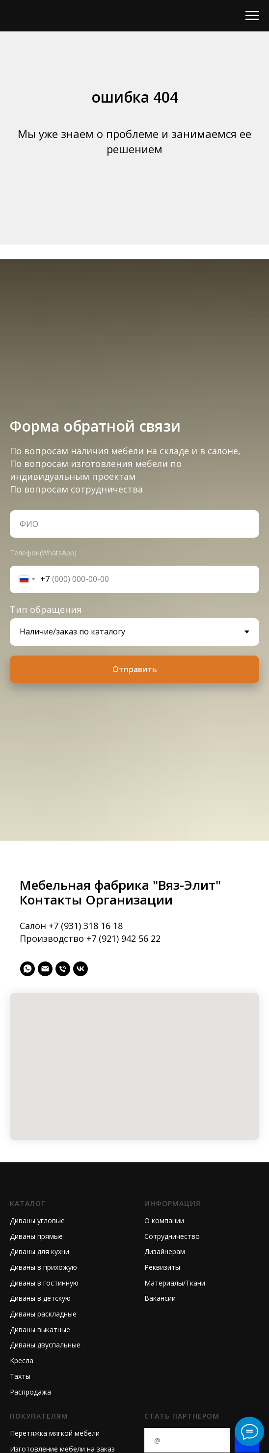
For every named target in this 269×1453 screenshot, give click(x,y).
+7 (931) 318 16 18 (86, 926)
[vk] (80, 968)
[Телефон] (62, 968)
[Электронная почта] (45, 968)
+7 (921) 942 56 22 (123, 938)
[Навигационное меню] (252, 16)
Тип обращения (45, 609)
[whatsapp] (27, 968)
